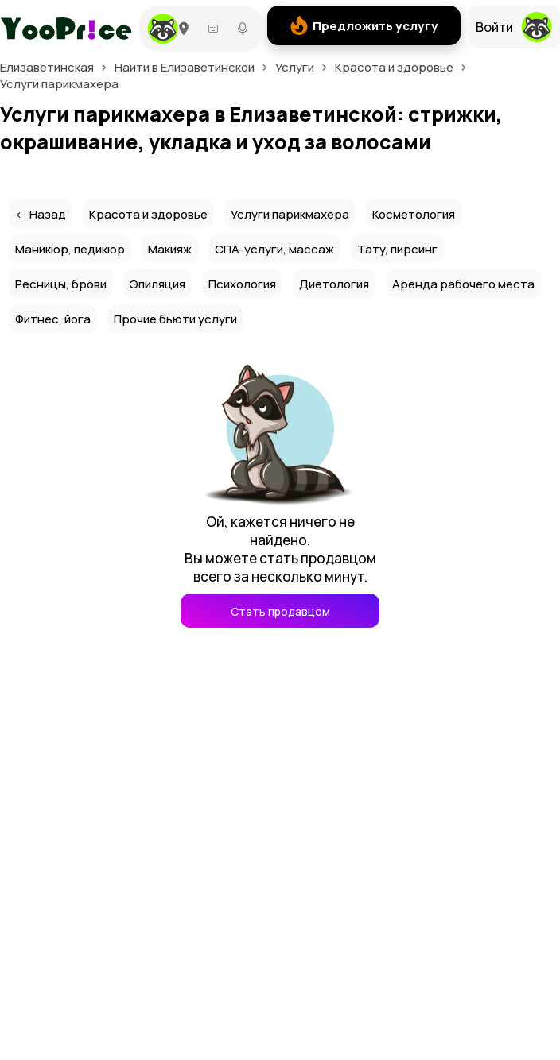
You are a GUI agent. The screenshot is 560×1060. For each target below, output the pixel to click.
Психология (242, 284)
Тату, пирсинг (397, 249)
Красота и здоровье (148, 214)
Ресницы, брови (61, 284)
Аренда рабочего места (463, 284)
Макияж (170, 249)
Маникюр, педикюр (70, 249)
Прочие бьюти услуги (175, 319)
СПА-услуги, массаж (274, 249)
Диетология (334, 284)
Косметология (413, 214)
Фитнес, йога (53, 319)
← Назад (40, 214)
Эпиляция (157, 284)
